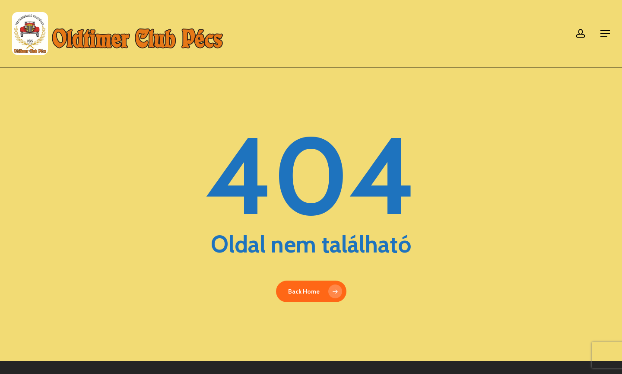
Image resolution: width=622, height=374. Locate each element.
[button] (605, 33)
